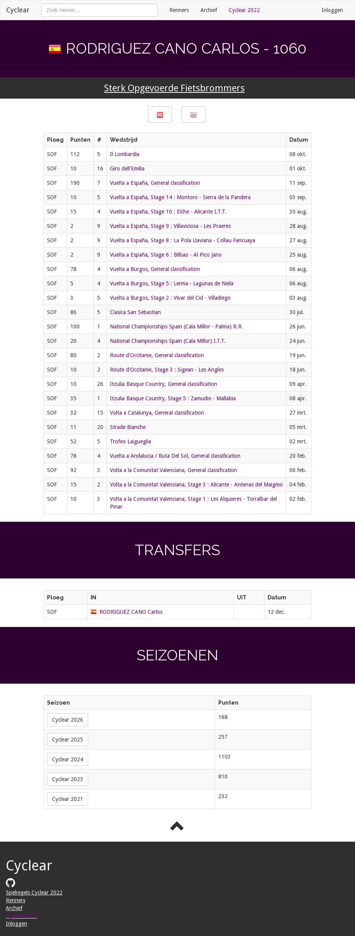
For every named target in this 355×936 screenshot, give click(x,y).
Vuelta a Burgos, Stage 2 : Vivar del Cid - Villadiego (170, 298)
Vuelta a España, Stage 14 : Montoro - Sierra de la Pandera (180, 197)
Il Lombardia (124, 154)
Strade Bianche (128, 427)
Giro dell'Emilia (127, 168)
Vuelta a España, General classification (155, 183)
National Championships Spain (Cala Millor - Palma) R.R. (176, 326)
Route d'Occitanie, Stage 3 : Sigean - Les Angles (167, 369)
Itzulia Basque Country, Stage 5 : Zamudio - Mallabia (173, 398)
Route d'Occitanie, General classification (157, 355)
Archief (208, 10)
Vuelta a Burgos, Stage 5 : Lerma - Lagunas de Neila (171, 283)
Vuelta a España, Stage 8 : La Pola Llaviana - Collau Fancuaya (182, 240)
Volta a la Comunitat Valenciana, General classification (173, 470)
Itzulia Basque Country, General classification (163, 384)
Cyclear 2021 (67, 799)
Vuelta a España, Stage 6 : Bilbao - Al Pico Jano (166, 255)
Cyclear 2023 (67, 779)
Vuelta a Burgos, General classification (155, 269)
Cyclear (18, 10)
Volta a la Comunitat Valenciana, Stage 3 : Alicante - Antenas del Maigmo (196, 484)
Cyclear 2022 (244, 10)
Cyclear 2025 (67, 739)
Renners (179, 10)
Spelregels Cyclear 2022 (34, 892)
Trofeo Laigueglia (130, 441)
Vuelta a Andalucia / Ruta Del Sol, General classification (175, 456)
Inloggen (332, 10)
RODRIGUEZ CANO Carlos (130, 612)
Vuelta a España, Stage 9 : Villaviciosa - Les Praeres (170, 226)
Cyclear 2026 (67, 720)
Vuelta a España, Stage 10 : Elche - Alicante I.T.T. (168, 211)
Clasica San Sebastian (135, 312)
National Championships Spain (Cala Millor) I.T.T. (168, 341)
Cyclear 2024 (67, 759)
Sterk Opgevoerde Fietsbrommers (174, 88)
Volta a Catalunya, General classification (157, 413)
